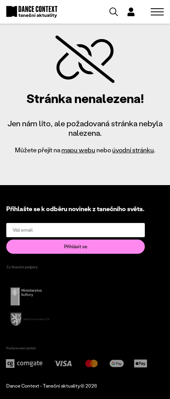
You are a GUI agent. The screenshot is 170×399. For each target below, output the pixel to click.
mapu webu (78, 150)
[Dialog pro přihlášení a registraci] (131, 12)
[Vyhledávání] (114, 12)
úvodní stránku (133, 150)
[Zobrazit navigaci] (157, 12)
